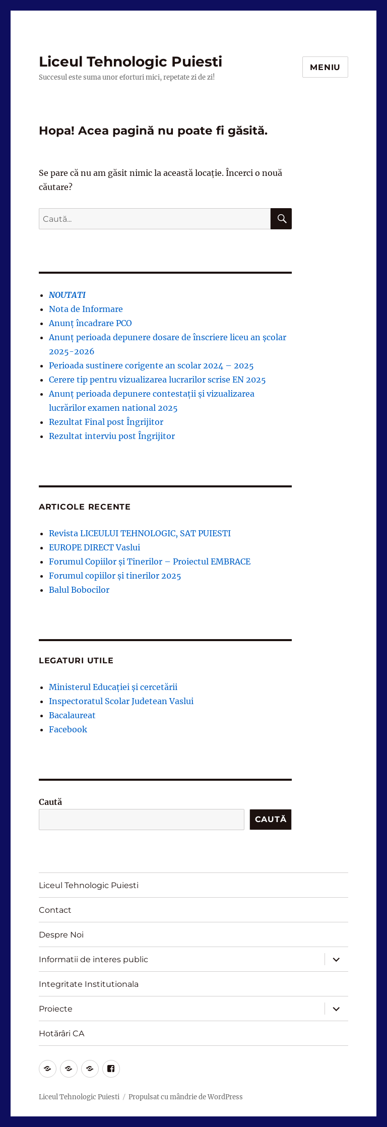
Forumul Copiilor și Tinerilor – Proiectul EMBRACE (149, 561)
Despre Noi (61, 935)
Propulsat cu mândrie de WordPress (185, 1097)
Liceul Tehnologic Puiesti (130, 61)
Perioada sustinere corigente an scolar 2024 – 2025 (151, 365)
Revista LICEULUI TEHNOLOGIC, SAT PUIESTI (140, 533)
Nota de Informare (86, 309)
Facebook (68, 729)
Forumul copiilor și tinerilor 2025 (115, 576)
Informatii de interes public (93, 959)
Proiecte (56, 1009)
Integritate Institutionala (89, 984)
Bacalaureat (72, 715)
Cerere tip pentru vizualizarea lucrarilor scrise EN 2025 (157, 379)
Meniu (325, 67)
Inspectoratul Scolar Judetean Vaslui (121, 701)
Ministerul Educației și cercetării (113, 687)
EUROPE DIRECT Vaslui (94, 547)
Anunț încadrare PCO (90, 323)
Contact (55, 910)
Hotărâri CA (61, 1033)
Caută (50, 802)
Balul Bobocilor (79, 590)
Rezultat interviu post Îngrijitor (112, 436)
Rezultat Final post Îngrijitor (106, 422)
